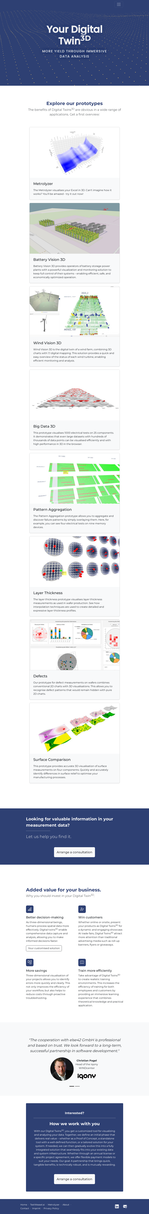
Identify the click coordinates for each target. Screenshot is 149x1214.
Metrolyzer (53, 1204)
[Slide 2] (77, 1086)
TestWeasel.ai (37, 1204)
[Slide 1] (71, 1086)
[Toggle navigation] (118, 4)
